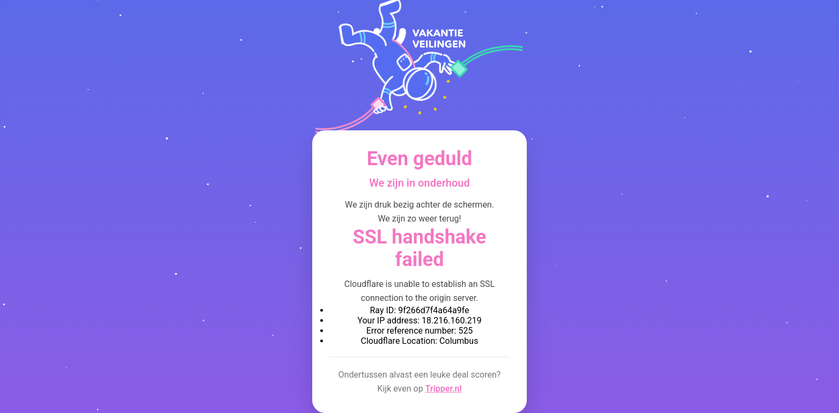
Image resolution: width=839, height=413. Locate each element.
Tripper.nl (443, 389)
